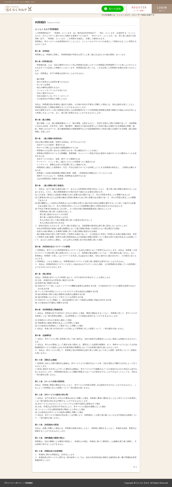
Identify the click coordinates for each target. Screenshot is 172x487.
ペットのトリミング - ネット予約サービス (19, 2)
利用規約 (29, 483)
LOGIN (162, 9)
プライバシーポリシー (13, 483)
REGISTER (139, 9)
